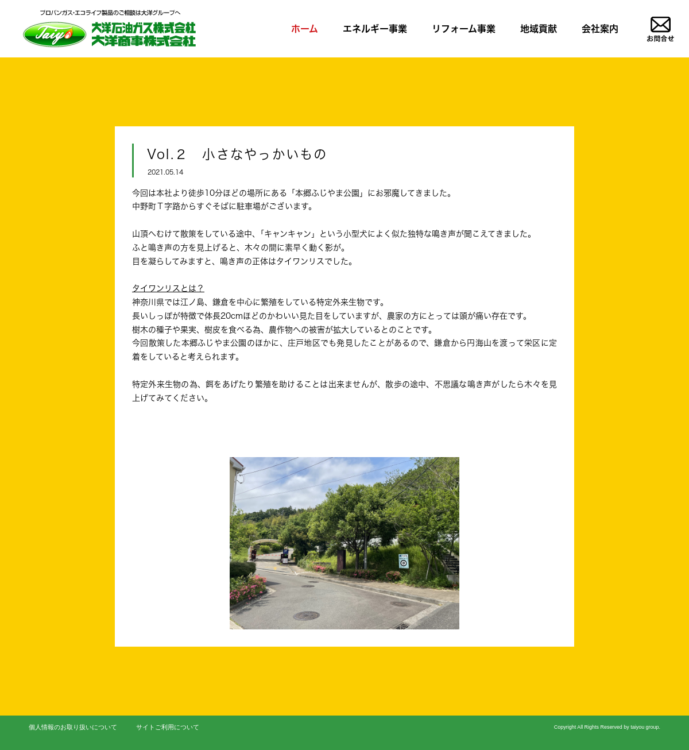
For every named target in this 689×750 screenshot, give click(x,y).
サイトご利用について (167, 727)
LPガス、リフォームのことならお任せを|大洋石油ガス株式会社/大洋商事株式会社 (108, 28)
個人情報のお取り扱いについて (73, 727)
